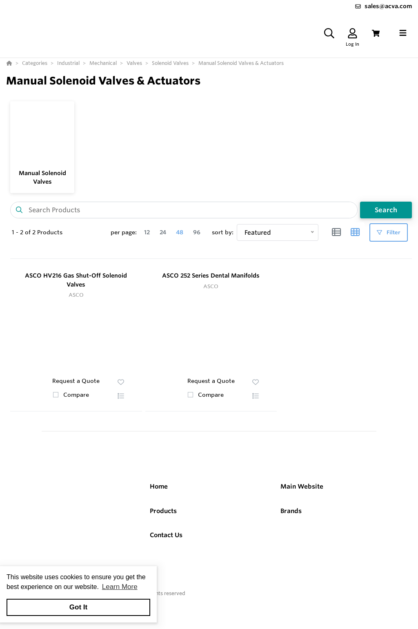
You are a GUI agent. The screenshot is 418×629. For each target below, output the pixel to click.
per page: (124, 232)
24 (163, 232)
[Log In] (352, 33)
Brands (291, 511)
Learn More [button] (120, 587)
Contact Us (166, 535)
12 (147, 232)
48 (179, 232)
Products (163, 511)
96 (196, 232)
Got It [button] (78, 607)
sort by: (222, 232)
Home (159, 486)
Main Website (301, 486)
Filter (388, 232)
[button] (121, 396)
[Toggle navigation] (403, 33)
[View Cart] (376, 33)
